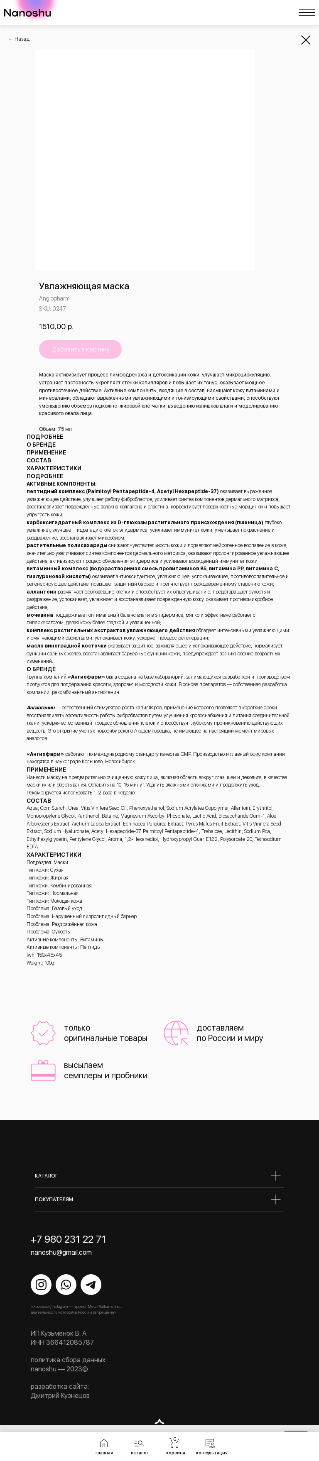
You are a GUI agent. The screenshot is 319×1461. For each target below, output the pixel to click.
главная (104, 1452)
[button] (139, 1443)
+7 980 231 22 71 (68, 1239)
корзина (175, 1452)
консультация (212, 1452)
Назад (22, 39)
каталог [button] (140, 1452)
